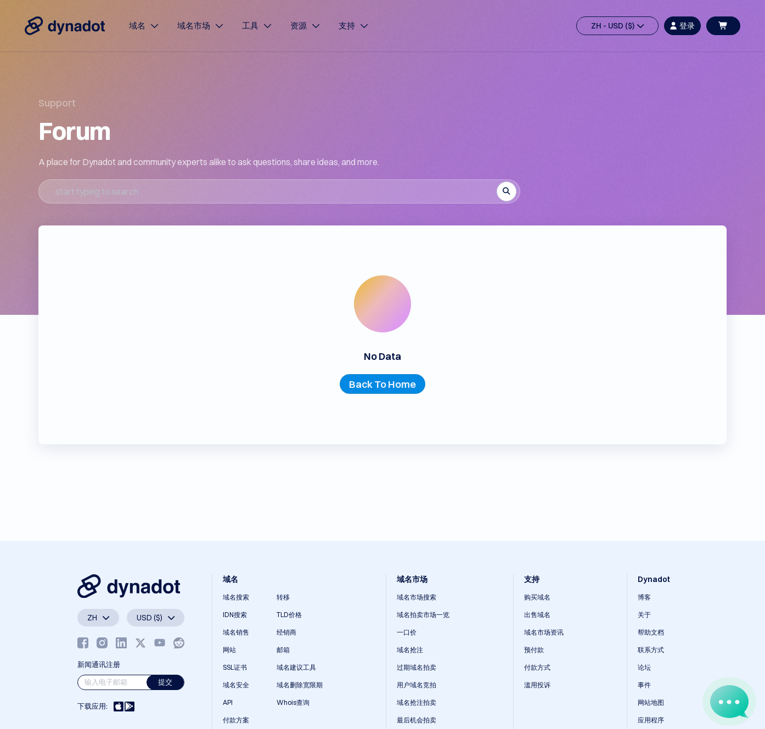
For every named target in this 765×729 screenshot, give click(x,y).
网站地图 (651, 702)
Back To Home (382, 384)
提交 (165, 681)
